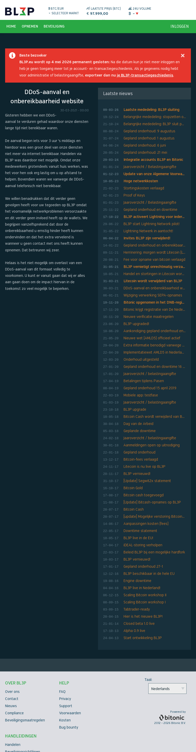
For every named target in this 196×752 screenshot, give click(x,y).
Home (11, 29)
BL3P (19, 11)
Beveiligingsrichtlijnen (22, 717)
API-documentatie (20, 738)
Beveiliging (54, 29)
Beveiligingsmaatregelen (25, 685)
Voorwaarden (70, 678)
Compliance (14, 678)
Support (65, 671)
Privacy (65, 664)
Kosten (65, 685)
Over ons (12, 656)
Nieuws (11, 671)
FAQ (62, 656)
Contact (11, 664)
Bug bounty (68, 692)
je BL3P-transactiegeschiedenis (145, 78)
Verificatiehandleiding (22, 724)
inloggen (179, 29)
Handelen (12, 709)
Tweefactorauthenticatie (25, 731)
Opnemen (30, 29)
